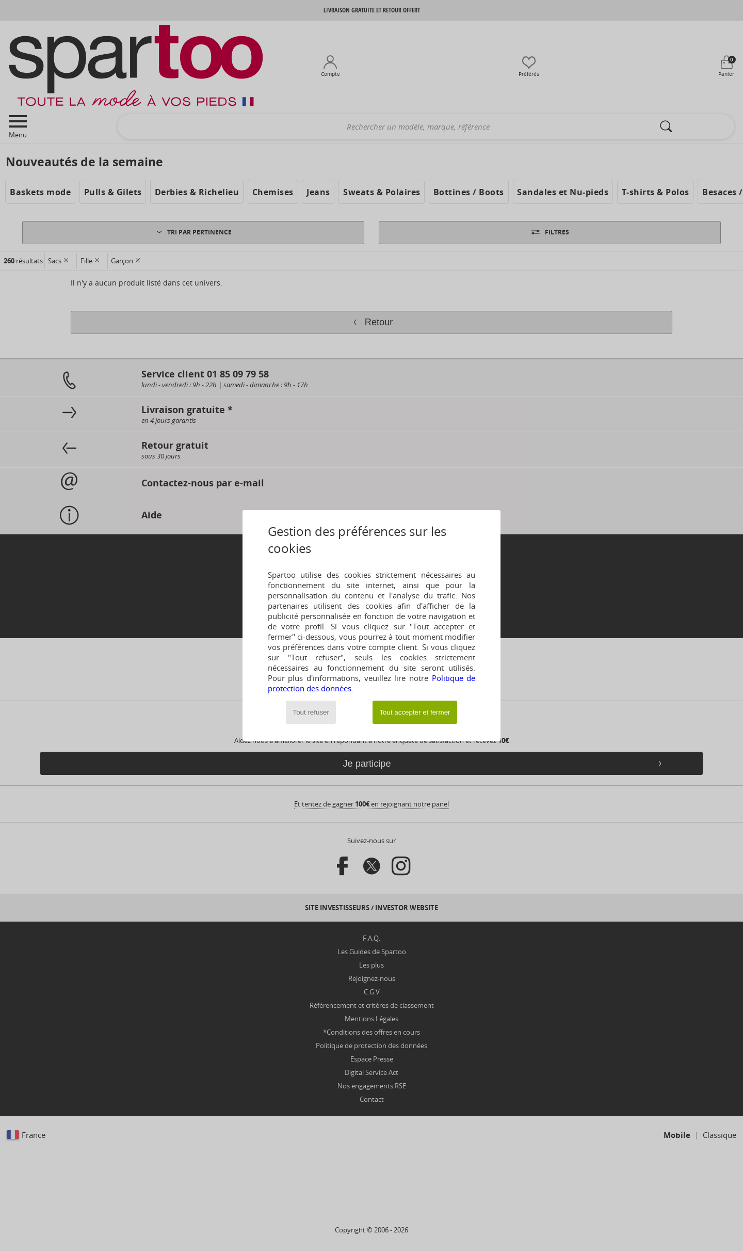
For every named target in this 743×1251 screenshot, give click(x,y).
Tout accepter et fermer (414, 712)
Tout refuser (311, 712)
